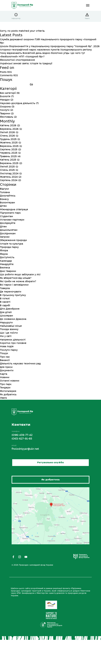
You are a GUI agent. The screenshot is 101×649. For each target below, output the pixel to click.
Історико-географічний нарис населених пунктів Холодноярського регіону (46, 49)
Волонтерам (7, 202)
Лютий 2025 (7, 166)
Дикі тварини (8, 271)
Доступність (7, 257)
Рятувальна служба (50, 463)
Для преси (6, 367)
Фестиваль (6, 117)
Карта (3, 374)
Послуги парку (9, 350)
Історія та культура (11, 243)
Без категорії (8, 93)
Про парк (5, 384)
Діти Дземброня (9, 308)
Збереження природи (13, 240)
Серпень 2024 (8, 180)
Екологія (5, 96)
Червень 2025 (8, 152)
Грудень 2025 (8, 139)
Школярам (6, 315)
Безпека (5, 267)
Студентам (6, 216)
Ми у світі (5, 336)
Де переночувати (10, 291)
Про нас (5, 356)
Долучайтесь (7, 195)
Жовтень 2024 (9, 177)
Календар (6, 261)
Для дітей (6, 312)
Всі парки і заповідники (14, 284)
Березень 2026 (9, 129)
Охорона (5, 106)
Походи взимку (9, 329)
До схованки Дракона (13, 319)
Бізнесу (4, 199)
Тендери (5, 387)
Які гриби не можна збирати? (18, 281)
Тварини (5, 113)
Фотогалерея (8, 391)
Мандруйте (7, 264)
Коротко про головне (13, 343)
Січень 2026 (7, 135)
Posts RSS (6, 72)
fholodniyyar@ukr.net (25, 449)
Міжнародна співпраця (14, 209)
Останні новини (9, 380)
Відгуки (4, 188)
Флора (4, 250)
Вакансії (5, 360)
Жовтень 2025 (9, 142)
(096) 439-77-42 (22, 435)
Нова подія (6, 346)
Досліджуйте (7, 223)
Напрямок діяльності (12, 339)
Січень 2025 (7, 170)
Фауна (4, 254)
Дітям (3, 206)
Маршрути (6, 322)
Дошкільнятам (8, 230)
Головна (5, 192)
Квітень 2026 (8, 125)
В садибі (5, 305)
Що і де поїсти (9, 332)
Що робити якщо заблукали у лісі (20, 274)
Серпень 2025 (8, 149)
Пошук (4, 353)
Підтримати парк (10, 212)
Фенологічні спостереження (17, 60)
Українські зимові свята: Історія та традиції (26, 63)
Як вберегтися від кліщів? (15, 278)
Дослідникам (8, 233)
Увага (87, 18)
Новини (4, 377)
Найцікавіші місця (11, 326)
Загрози (4, 237)
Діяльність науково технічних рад (20, 363)
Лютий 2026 (7, 132)
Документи (6, 370)
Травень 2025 (8, 156)
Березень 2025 (9, 163)
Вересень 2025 (9, 146)
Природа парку (9, 247)
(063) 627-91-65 (22, 438)
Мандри (5, 99)
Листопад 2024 (9, 173)
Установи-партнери (12, 219)
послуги (4, 110)
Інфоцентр (16, 18)
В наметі (5, 302)
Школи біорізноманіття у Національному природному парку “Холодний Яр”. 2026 (50, 46)
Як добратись (8, 394)
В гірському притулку (13, 295)
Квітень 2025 (8, 159)
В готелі (5, 298)
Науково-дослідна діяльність (17, 103)
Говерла (5, 288)
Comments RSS (9, 75)
